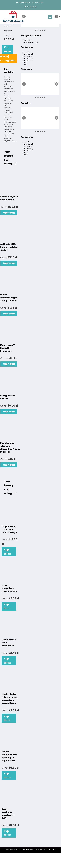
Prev (24, 16)
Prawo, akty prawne (31, 42)
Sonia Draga (28, 58)
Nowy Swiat (27, 56)
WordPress (26, 849)
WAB (25, 62)
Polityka (27, 40)
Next (56, 16)
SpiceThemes (51, 849)
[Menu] (50, 17)
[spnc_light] (59, 17)
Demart (26, 52)
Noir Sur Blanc (28, 54)
